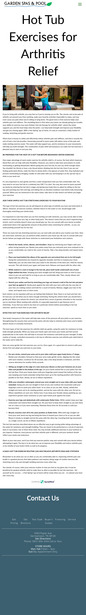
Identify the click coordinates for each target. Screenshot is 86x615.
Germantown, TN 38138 (43, 536)
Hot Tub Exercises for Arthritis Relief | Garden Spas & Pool (28, 4)
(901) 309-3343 (40, 541)
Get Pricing (14, 521)
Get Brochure (26, 521)
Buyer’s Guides (49, 521)
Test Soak (37, 519)
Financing (60, 519)
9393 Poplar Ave (43, 533)
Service (72, 519)
